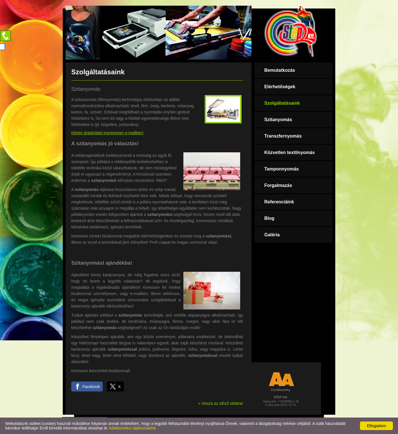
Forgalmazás (278, 185)
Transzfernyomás (283, 136)
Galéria (272, 234)
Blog (269, 218)
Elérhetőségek (279, 86)
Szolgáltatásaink (282, 103)
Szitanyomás (278, 119)
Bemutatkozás (279, 70)
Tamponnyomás (281, 169)
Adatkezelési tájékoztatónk (132, 428)
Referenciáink (279, 201)
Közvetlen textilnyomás (289, 152)
